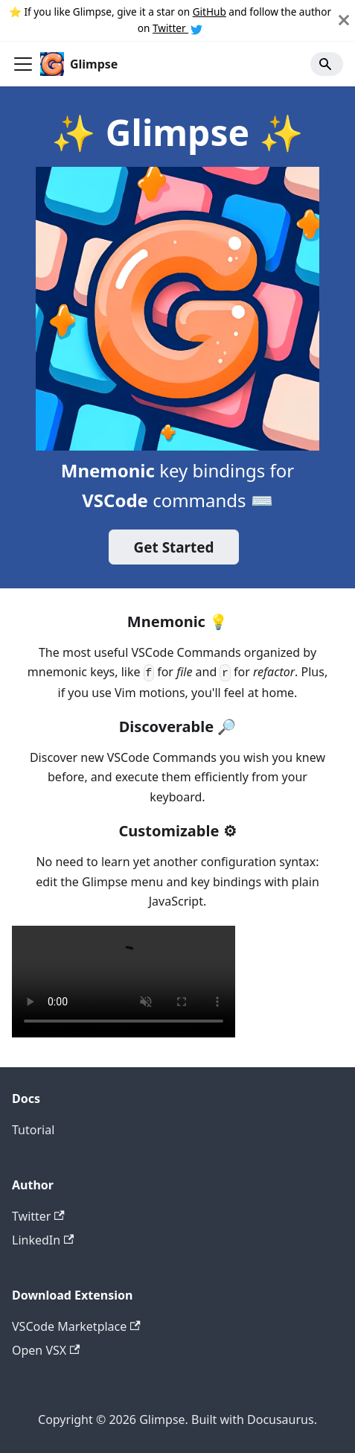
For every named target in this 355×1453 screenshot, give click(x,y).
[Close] (344, 20)
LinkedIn (43, 1240)
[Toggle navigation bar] (23, 64)
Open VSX (46, 1350)
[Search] (326, 64)
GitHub (209, 11)
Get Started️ (174, 547)
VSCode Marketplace (76, 1326)
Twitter (177, 28)
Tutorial (33, 1130)
